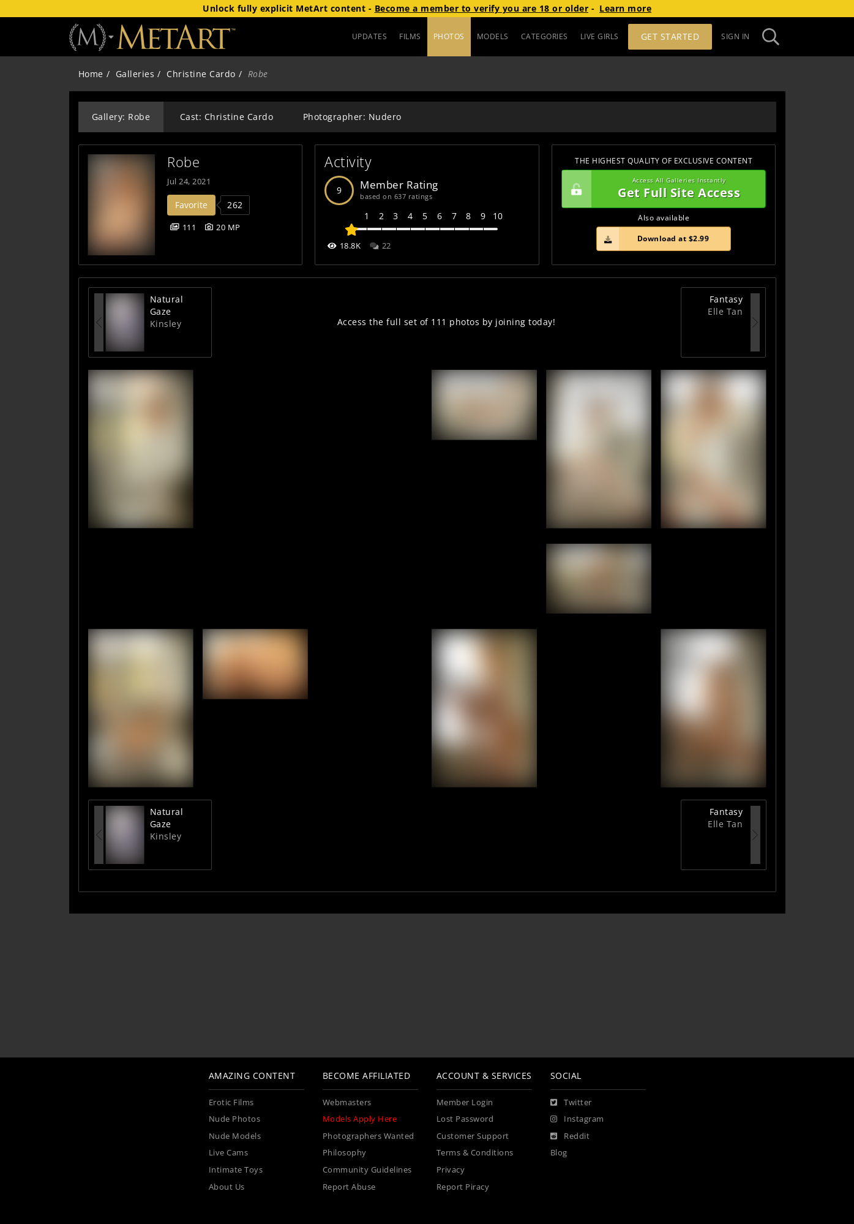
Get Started (670, 36)
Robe (183, 161)
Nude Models (235, 1136)
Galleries (135, 74)
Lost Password (465, 1119)
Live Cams (229, 1152)
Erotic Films (231, 1102)
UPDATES (370, 36)
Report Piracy (463, 1187)
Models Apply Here (360, 1119)
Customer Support (472, 1136)
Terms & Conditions (475, 1152)
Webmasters (347, 1102)
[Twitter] (571, 1102)
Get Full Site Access (661, 189)
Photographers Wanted (368, 1136)
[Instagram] (577, 1119)
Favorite (191, 205)
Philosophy (345, 1152)
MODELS (493, 36)
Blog (558, 1152)
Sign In (735, 36)
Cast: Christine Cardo (227, 116)
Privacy (450, 1170)
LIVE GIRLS (599, 36)
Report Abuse (349, 1187)
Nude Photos (235, 1119)
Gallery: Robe (121, 116)
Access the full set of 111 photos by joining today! (446, 322)
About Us (227, 1187)
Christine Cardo (201, 74)
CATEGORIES (544, 36)
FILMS (410, 36)
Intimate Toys (236, 1170)
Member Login (464, 1102)
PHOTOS (449, 36)
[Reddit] (570, 1136)
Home (90, 74)
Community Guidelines (367, 1170)
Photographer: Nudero (352, 116)
